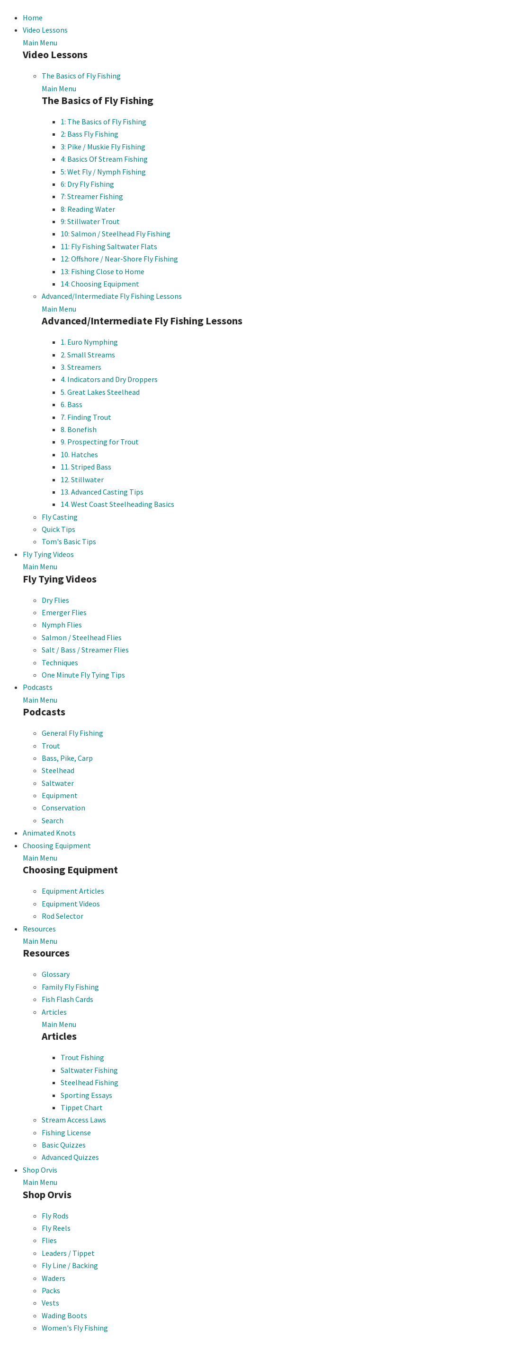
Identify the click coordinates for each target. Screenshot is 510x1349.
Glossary (56, 974)
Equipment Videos (71, 903)
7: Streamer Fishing (92, 196)
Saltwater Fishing (89, 1070)
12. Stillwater (82, 479)
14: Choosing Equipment (100, 283)
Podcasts (38, 687)
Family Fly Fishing (70, 987)
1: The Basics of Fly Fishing (103, 121)
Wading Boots (64, 1315)
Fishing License (66, 1132)
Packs (51, 1290)
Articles (54, 1012)
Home (33, 17)
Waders (53, 1278)
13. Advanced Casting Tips (102, 491)
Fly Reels (56, 1228)
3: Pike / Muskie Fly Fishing (103, 146)
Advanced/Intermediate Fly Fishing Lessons (112, 296)
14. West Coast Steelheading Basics (117, 504)
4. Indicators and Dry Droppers (109, 379)
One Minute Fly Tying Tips (83, 674)
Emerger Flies (64, 612)
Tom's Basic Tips (69, 541)
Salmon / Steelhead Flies (82, 637)
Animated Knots (49, 832)
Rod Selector (62, 916)
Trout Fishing (82, 1057)
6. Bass (71, 404)
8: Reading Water (88, 209)
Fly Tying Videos (48, 554)
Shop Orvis (40, 1170)
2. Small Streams (88, 354)
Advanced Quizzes (70, 1157)
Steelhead (58, 770)
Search (52, 820)
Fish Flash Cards (67, 999)
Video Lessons (45, 30)
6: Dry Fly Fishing (87, 184)
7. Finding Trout (86, 417)
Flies (49, 1240)
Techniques (60, 662)
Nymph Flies (62, 624)
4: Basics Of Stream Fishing (104, 159)
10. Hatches (79, 454)
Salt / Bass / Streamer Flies (85, 649)
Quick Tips (58, 529)
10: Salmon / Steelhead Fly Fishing (115, 233)
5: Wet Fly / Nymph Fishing (103, 171)
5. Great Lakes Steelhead (100, 392)
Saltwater (58, 783)
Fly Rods (55, 1215)
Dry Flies (55, 600)
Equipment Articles (73, 891)
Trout (51, 745)
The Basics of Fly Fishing (81, 75)
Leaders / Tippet (68, 1253)
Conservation (63, 807)
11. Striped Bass (86, 466)
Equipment (60, 795)
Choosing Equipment (57, 845)
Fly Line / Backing (70, 1265)
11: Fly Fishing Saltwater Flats (109, 246)
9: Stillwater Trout (90, 221)
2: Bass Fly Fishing (89, 134)
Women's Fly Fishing (75, 1327)
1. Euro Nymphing (89, 342)
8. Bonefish (79, 429)
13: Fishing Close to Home (102, 271)
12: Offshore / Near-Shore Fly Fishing (119, 258)
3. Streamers (81, 367)
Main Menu (40, 42)
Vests (50, 1302)
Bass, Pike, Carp (67, 758)
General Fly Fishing (72, 733)
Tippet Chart (82, 1107)
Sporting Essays (86, 1095)
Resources (39, 928)
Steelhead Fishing (89, 1082)
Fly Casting (60, 517)
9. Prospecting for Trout (100, 441)
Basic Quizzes (64, 1144)
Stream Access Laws (74, 1119)
